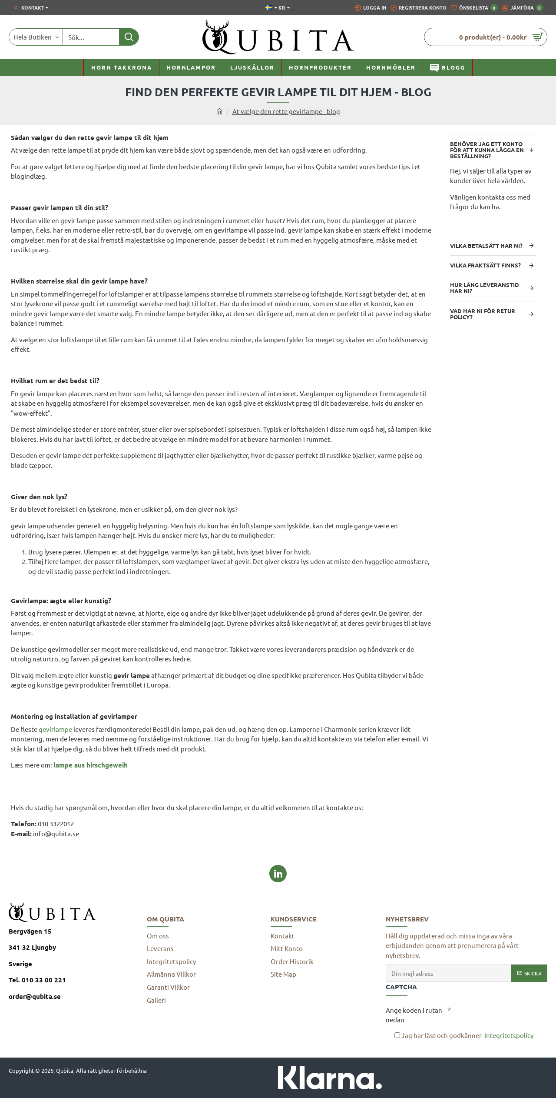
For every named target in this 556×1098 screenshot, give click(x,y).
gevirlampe (55, 729)
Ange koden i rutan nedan (414, 1015)
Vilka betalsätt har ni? (486, 245)
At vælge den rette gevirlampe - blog (286, 111)
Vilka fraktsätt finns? (485, 265)
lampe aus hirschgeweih (90, 765)
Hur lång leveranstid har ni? (484, 287)
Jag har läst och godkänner (464, 1036)
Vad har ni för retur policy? (482, 313)
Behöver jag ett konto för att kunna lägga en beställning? (487, 150)
